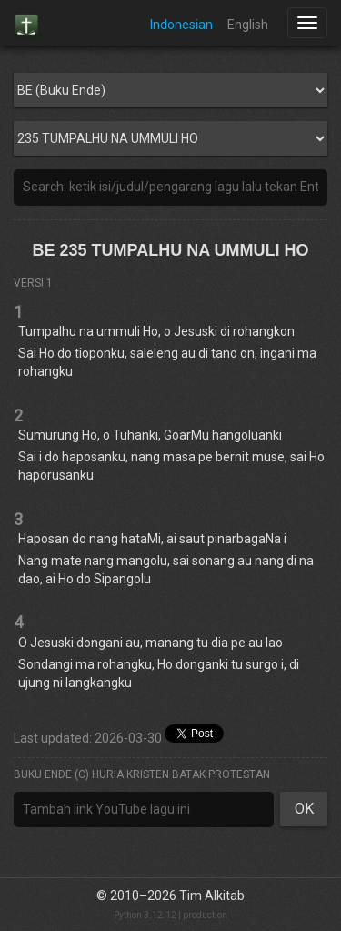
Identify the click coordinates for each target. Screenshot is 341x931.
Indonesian (181, 24)
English (247, 24)
